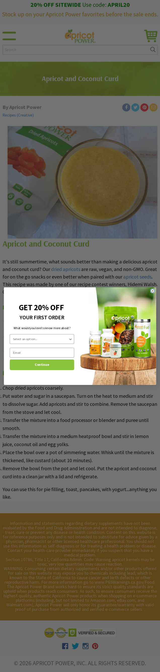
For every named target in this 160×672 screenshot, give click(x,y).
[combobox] (40, 338)
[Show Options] (70, 338)
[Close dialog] (153, 291)
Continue (42, 364)
